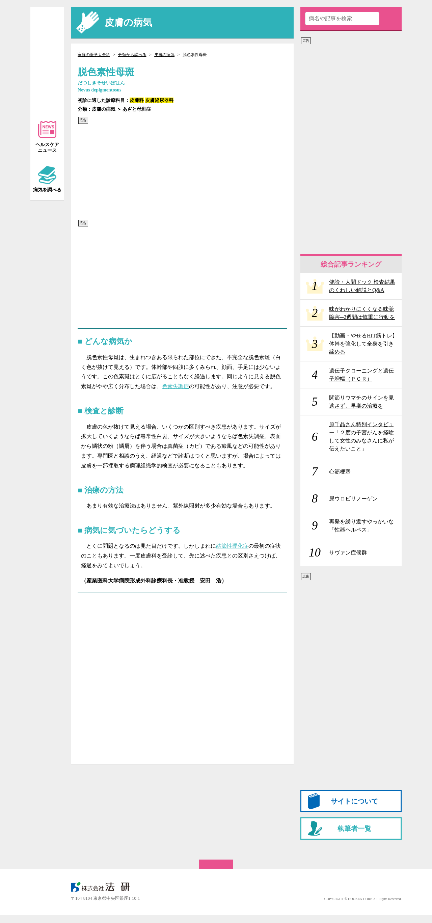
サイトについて (354, 801)
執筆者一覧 (354, 828)
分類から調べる (132, 54)
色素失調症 (175, 386)
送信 (389, 18)
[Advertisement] (182, 172)
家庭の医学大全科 (94, 54)
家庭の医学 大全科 (47, 61)
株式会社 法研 (104, 887)
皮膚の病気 (164, 54)
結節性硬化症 (232, 546)
